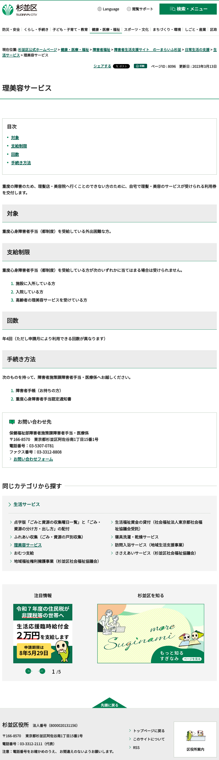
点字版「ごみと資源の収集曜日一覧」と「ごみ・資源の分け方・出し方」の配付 (57, 512)
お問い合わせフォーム (33, 446)
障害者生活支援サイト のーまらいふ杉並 (147, 36)
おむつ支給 (24, 540)
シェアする (102, 53)
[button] (108, 9)
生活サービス (26, 491)
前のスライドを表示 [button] (28, 658)
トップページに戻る (149, 717)
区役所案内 (195, 736)
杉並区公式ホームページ (37, 36)
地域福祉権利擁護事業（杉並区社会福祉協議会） (57, 548)
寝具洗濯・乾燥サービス (137, 524)
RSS (136, 734)
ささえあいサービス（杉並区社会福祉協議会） (156, 540)
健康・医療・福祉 (75, 36)
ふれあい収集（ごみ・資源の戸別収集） (49, 524)
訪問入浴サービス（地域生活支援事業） (150, 532)
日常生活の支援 (197, 36)
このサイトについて (149, 726)
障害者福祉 (101, 36)
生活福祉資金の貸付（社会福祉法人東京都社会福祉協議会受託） (158, 512)
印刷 (142, 53)
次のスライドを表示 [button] (42, 658)
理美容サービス (28, 532)
